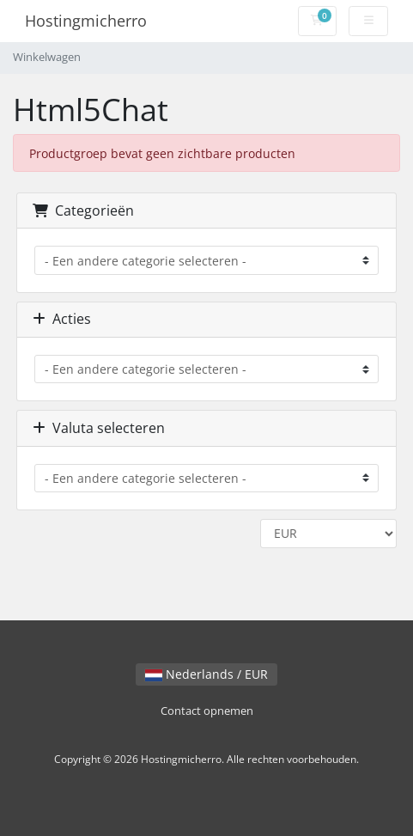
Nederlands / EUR (206, 674)
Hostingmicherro (86, 20)
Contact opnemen (207, 711)
